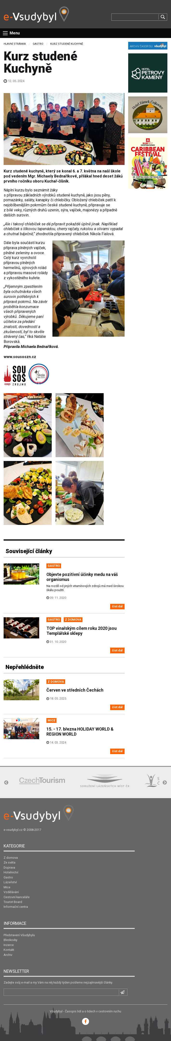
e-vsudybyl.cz (13, 830)
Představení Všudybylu (19, 935)
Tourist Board (13, 902)
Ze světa (9, 862)
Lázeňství (10, 882)
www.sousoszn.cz (20, 356)
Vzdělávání (11, 892)
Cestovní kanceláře (17, 897)
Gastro (38, 43)
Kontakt (9, 950)
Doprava (9, 867)
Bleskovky (10, 940)
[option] (42, 781)
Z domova (11, 857)
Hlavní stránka (15, 43)
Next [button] (164, 782)
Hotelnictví (11, 872)
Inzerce (9, 945)
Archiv (8, 955)
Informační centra (16, 907)
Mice (7, 887)
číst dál (117, 606)
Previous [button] (6, 782)
